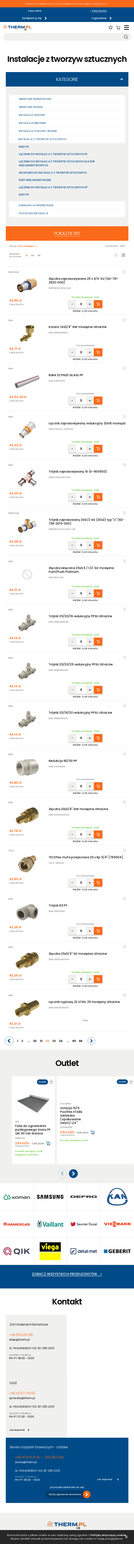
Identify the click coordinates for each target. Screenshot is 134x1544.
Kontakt (71, 1503)
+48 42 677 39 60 (83, 1330)
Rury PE (24, 147)
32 (47, 1041)
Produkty (41, 1485)
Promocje (41, 1499)
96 (38, 255)
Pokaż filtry (67, 233)
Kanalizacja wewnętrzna (36, 205)
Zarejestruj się (32, 18)
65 (74, 1041)
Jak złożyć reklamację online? (18, 1509)
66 (81, 1041)
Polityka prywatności (18, 1490)
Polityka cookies (15, 1494)
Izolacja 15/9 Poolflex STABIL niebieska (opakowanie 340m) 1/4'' (71, 1113)
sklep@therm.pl (19, 1335)
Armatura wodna (31, 107)
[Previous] (9, 1040)
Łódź (74, 1319)
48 (32, 255)
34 (61, 1041)
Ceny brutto (99, 10)
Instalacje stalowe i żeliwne (38, 131)
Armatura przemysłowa (35, 99)
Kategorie (67, 79)
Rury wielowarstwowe (35, 180)
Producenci (42, 1490)
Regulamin (12, 1485)
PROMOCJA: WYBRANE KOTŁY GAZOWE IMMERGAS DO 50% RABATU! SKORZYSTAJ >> (67, 4)
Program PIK (43, 1508)
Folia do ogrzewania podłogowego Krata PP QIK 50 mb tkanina (33, 1129)
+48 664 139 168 (21, 1330)
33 (54, 1041)
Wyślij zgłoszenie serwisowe (65, 1431)
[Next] (91, 1041)
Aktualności (73, 1490)
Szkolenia (72, 1494)
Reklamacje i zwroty (17, 1515)
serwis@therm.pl (26, 1399)
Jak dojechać (78, 1366)
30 (35, 1041)
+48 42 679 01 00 (27, 1394)
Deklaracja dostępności (19, 1503)
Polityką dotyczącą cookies (108, 1535)
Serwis (70, 1499)
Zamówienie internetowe (29, 1319)
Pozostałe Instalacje (33, 213)
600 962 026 (54, 1394)
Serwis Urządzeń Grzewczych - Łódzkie (39, 1383)
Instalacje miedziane (32, 123)
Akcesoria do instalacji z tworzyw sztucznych (53, 172)
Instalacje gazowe (32, 115)
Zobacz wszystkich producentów (67, 1269)
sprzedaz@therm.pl (83, 1335)
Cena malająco (26, 246)
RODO (9, 1499)
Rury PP (24, 194)
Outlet (40, 1503)
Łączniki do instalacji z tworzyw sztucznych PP (53, 187)
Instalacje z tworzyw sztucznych (42, 139)
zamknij (126, 1537)
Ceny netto (35, 10)
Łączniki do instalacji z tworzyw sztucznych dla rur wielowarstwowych (57, 163)
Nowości (41, 1494)
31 (41, 1041)
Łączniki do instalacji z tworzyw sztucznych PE (53, 154)
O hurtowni (73, 1485)
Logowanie (99, 18)
